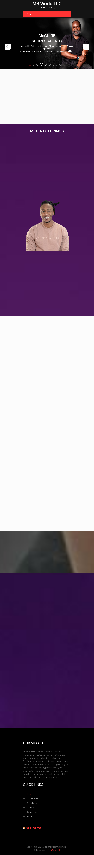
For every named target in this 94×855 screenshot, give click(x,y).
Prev (8, 47)
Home (30, 794)
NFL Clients (32, 803)
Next (86, 47)
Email (29, 816)
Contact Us (32, 812)
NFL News (34, 828)
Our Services (32, 798)
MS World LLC (54, 850)
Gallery (30, 807)
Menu (28, 14)
